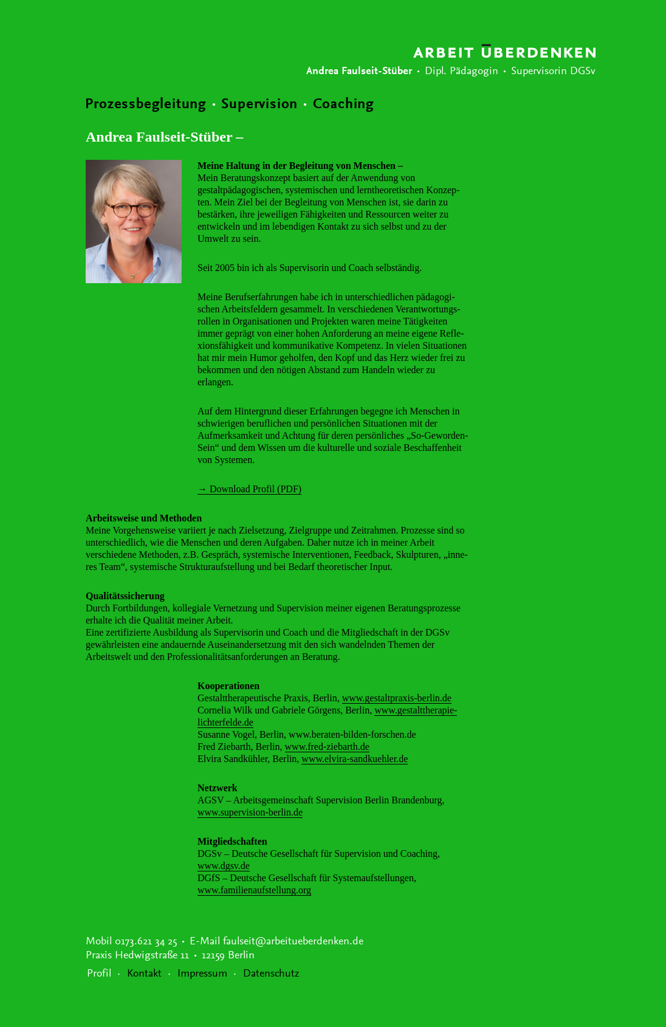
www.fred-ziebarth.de (327, 746)
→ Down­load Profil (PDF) (249, 489)
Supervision (259, 104)
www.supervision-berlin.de (250, 812)
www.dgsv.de (223, 865)
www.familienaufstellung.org (254, 890)
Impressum (202, 974)
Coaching (343, 104)
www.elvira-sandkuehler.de (354, 759)
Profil (99, 974)
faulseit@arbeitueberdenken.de (293, 941)
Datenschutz (271, 974)
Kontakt (144, 974)
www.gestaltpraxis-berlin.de (396, 698)
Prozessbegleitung (146, 104)
